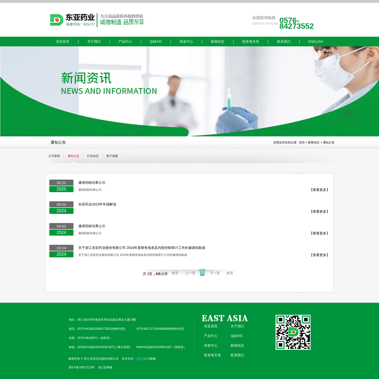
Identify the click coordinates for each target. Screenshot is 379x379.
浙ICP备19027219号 (81, 367)
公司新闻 (54, 156)
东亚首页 (62, 41)
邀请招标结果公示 (91, 182)
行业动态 (93, 156)
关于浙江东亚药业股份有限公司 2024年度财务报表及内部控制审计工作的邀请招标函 (141, 248)
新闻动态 (217, 41)
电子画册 (112, 156)
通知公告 (329, 142)
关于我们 (94, 41)
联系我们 (284, 41)
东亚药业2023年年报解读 (97, 204)
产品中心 (125, 41)
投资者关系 (250, 41)
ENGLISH (315, 41)
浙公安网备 (105, 367)
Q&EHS (156, 41)
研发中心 (186, 41)
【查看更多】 (319, 190)
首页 (302, 142)
